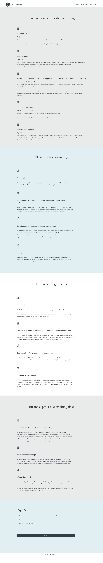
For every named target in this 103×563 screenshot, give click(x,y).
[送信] (46, 535)
